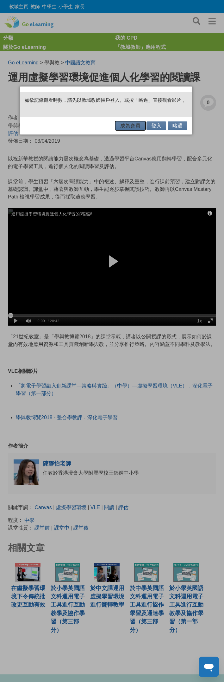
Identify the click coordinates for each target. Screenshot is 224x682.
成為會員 (130, 125)
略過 (177, 125)
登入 (156, 125)
